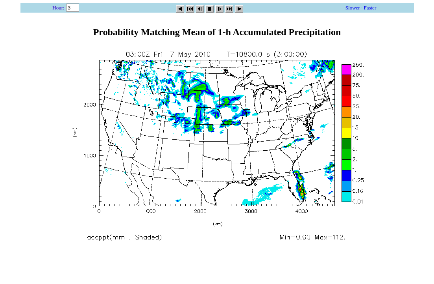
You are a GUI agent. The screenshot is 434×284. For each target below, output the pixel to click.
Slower (352, 8)
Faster (370, 8)
